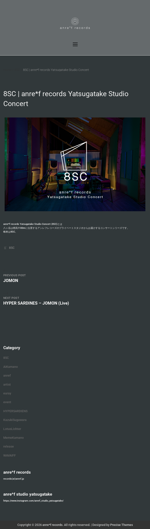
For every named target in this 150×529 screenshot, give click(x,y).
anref (7, 375)
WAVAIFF (9, 455)
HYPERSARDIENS (15, 411)
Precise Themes (121, 525)
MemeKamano (13, 437)
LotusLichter (12, 429)
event (7, 402)
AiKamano (10, 366)
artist (7, 384)
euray (7, 393)
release (8, 446)
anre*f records (52, 525)
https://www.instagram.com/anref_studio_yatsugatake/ (33, 500)
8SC (12, 247)
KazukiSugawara (15, 420)
